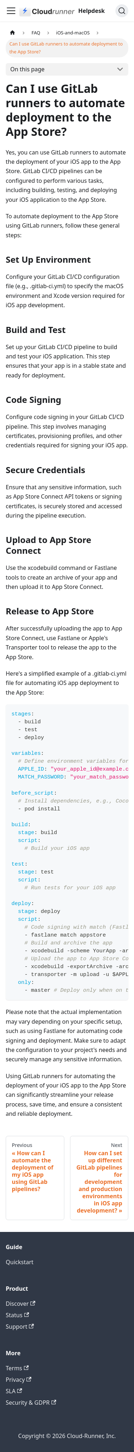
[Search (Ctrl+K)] (121, 10)
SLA (14, 1391)
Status (17, 1315)
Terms (17, 1368)
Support (20, 1326)
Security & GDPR (31, 1402)
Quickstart (20, 1262)
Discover (20, 1304)
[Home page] (12, 32)
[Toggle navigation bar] (11, 10)
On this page (27, 69)
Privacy (18, 1380)
